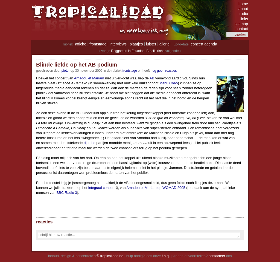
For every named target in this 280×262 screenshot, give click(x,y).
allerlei (164, 44)
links (244, 19)
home (243, 4)
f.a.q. (166, 256)
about (243, 9)
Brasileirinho (156, 51)
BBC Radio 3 (66, 193)
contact (242, 29)
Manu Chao (168, 83)
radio (244, 13)
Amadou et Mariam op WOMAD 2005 (155, 188)
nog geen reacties (164, 71)
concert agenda (204, 44)
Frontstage (129, 71)
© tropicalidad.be (110, 256)
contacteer (217, 256)
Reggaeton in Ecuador (127, 51)
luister (151, 44)
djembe (89, 143)
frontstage (97, 44)
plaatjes (136, 44)
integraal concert (101, 188)
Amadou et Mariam (89, 78)
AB (152, 78)
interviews (118, 44)
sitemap (241, 24)
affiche (80, 44)
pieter (66, 71)
